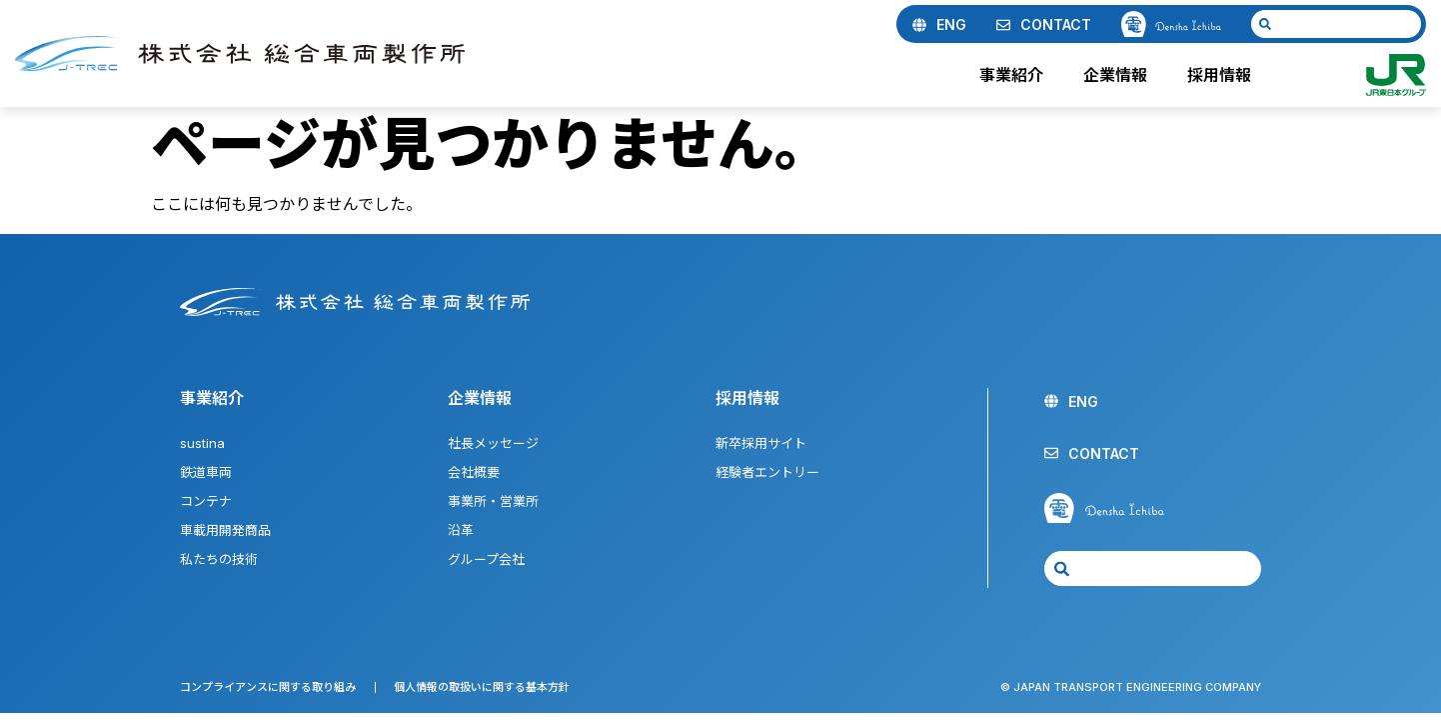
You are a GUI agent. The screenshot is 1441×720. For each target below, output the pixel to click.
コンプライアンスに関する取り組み (268, 687)
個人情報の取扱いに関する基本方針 (482, 687)
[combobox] (1336, 24)
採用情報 (1224, 75)
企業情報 (1120, 75)
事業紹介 (1016, 75)
